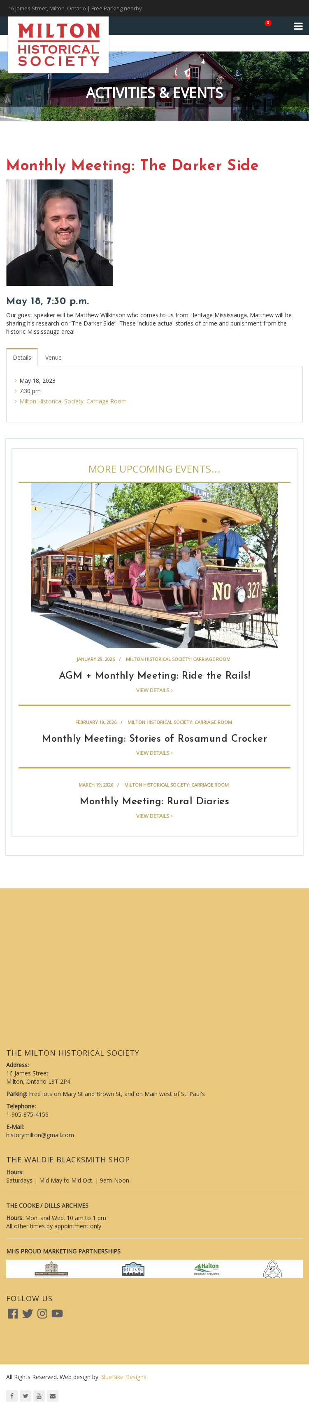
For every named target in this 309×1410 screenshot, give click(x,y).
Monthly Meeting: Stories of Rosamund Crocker (154, 739)
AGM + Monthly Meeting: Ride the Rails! (155, 676)
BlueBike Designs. (124, 1377)
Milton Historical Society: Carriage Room (73, 401)
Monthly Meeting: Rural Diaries (154, 802)
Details (22, 357)
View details (154, 690)
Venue (53, 357)
